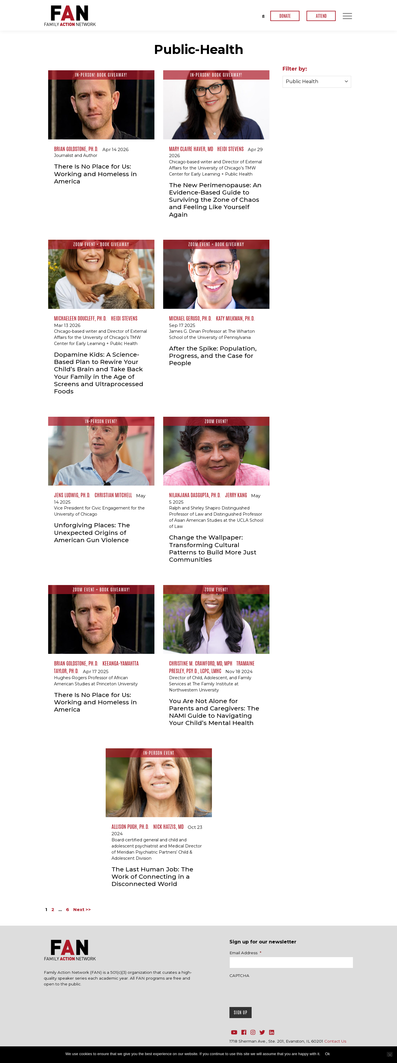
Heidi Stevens (230, 149)
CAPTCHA (239, 975)
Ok (327, 1054)
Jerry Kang (236, 495)
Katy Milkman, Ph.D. (235, 318)
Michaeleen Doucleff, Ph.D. (80, 318)
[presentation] (273, 991)
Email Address (245, 952)
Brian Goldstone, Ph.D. (76, 149)
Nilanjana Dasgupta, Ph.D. (195, 495)
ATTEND (321, 16)
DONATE (285, 16)
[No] (390, 1054)
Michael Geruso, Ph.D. (190, 318)
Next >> (82, 909)
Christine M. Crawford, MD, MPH (200, 663)
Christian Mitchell (113, 495)
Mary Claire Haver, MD (191, 149)
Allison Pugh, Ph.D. (130, 826)
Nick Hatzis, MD (168, 826)
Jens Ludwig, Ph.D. (72, 495)
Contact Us (335, 1041)
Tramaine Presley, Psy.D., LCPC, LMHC (212, 667)
